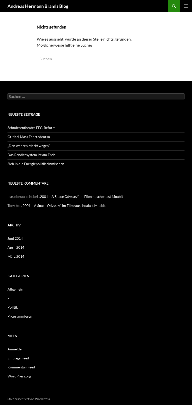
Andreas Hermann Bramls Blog (38, 6)
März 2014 (16, 256)
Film (11, 298)
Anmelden (16, 349)
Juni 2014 (15, 238)
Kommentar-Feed (21, 367)
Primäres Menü (186, 6)
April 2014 (16, 247)
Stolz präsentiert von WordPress (29, 399)
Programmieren (20, 316)
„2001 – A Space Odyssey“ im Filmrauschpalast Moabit (81, 196)
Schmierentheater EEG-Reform (32, 127)
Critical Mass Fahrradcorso (29, 136)
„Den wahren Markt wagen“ (29, 146)
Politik (13, 307)
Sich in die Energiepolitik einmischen (36, 164)
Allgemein (15, 289)
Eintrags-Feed (18, 358)
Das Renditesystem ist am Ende (32, 155)
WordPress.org (19, 376)
